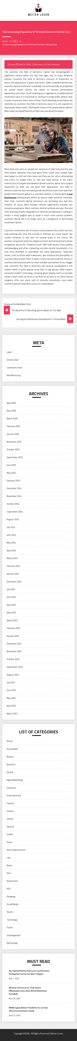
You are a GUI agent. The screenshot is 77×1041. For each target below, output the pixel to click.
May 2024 (11, 542)
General (10, 826)
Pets (9, 873)
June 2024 (11, 535)
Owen (12, 64)
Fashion (10, 803)
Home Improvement (16, 850)
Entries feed (12, 360)
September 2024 (15, 511)
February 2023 (13, 628)
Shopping (11, 896)
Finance (10, 811)
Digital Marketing (15, 780)
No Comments (53, 64)
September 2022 (15, 667)
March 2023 (12, 620)
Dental (10, 772)
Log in (9, 352)
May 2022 (11, 698)
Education (11, 787)
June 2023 (11, 597)
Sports (10, 912)
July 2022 (11, 682)
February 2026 (13, 426)
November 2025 (14, 441)
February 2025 (13, 480)
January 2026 (13, 434)
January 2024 (13, 573)
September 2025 (15, 457)
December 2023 (14, 581)
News (9, 865)
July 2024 (11, 527)
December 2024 (14, 488)
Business (38, 64)
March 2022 (12, 713)
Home (9, 842)
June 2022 (11, 690)
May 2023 (11, 605)
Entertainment (14, 795)
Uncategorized (13, 935)
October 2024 (13, 504)
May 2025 (11, 473)
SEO (9, 888)
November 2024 (14, 496)
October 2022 (13, 659)
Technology (12, 919)
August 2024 (13, 519)
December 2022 (14, 643)
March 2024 (12, 558)
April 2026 (11, 410)
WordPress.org (14, 375)
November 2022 (14, 651)
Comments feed (14, 367)
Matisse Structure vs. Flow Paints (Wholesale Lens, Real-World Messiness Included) (28, 990)
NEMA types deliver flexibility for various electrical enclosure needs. (28, 1009)
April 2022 (11, 705)
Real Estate (12, 881)
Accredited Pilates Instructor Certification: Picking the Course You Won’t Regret (29, 972)
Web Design (12, 943)
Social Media (12, 904)
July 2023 (11, 589)
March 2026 (12, 418)
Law (8, 857)
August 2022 (13, 674)
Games (10, 818)
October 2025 (13, 449)
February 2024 (13, 566)
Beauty (10, 756)
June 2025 (11, 465)
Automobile (12, 749)
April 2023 (11, 612)
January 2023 (13, 636)
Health (10, 834)
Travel (10, 927)
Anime (10, 741)
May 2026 (11, 403)
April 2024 (11, 550)
